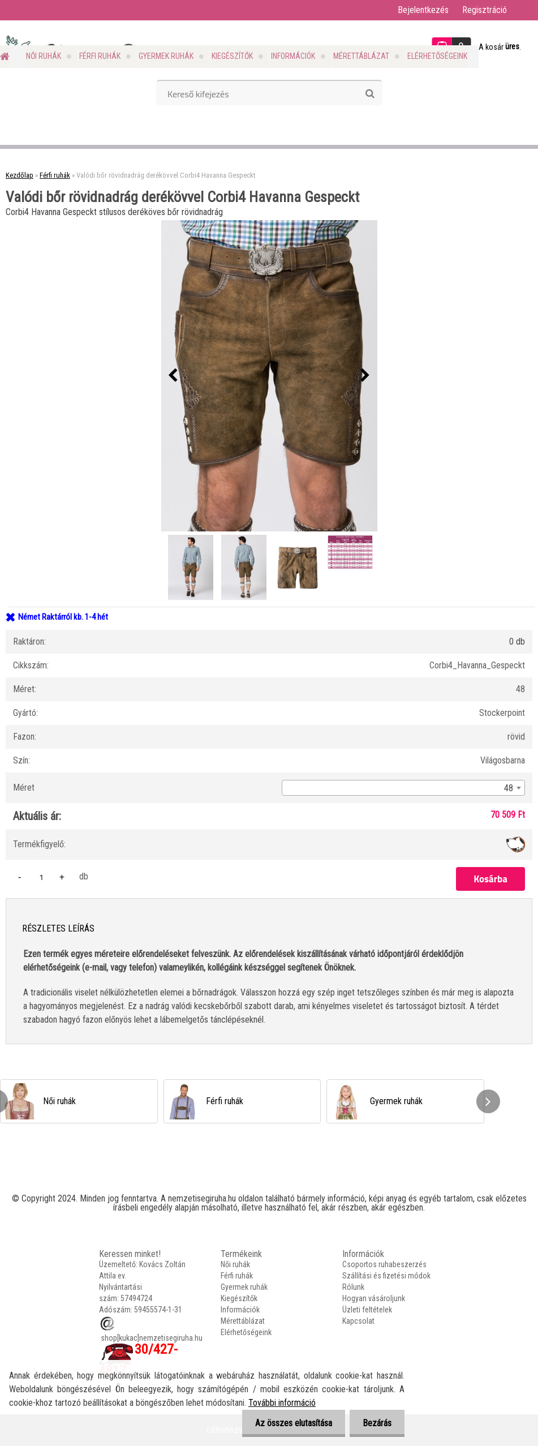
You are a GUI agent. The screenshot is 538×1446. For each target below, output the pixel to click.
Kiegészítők (232, 56)
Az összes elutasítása (290, 1423)
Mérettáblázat (361, 56)
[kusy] (41, 877)
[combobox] (403, 788)
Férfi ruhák (99, 56)
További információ (282, 1402)
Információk (293, 56)
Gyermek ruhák (166, 56)
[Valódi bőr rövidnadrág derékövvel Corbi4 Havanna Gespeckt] (269, 375)
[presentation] (173, 376)
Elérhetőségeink (437, 56)
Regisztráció (484, 10)
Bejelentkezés (423, 10)
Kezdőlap (19, 175)
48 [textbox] (508, 788)
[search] (370, 94)
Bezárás (375, 1423)
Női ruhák (43, 56)
